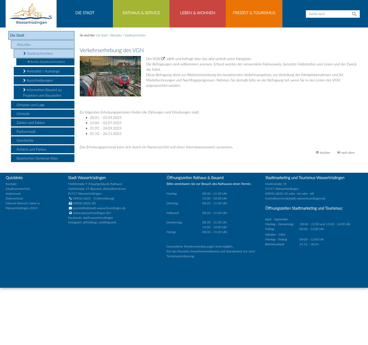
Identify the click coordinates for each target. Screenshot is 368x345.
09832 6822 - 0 (82, 256)
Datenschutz (14, 256)
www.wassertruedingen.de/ (92, 270)
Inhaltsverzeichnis (18, 246)
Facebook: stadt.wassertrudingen (90, 275)
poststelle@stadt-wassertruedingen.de (99, 265)
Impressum (13, 251)
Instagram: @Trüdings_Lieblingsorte (92, 280)
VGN (156, 116)
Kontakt (11, 241)
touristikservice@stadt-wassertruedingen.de (295, 256)
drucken (325, 209)
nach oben (348, 209)
